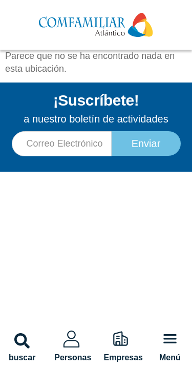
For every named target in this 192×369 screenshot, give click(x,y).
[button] (22, 340)
